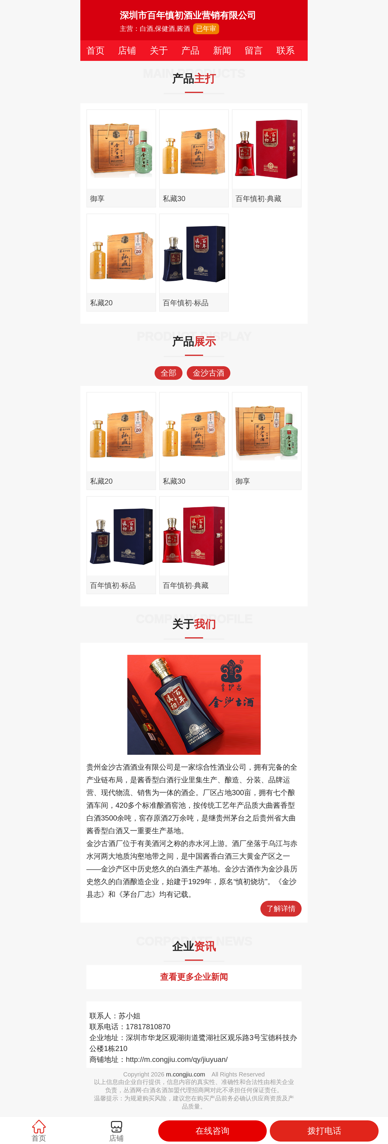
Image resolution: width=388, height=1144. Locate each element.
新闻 (222, 50)
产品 (190, 50)
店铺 (127, 50)
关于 (159, 50)
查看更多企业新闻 (194, 977)
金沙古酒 (208, 372)
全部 (168, 372)
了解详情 (281, 908)
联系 (285, 50)
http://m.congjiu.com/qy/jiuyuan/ (177, 1059)
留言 (254, 50)
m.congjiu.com (185, 1074)
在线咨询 (212, 1131)
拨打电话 (324, 1131)
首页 (95, 50)
